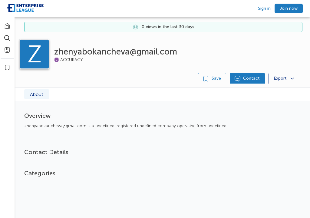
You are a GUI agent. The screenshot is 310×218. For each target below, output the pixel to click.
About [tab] (36, 94)
